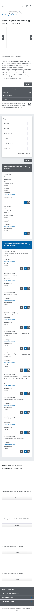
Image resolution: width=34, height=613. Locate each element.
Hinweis (5, 99)
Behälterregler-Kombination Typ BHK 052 (12, 546)
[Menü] (3, 6)
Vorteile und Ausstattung (9, 89)
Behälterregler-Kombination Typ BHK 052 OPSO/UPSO (15, 167)
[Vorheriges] (3, 37)
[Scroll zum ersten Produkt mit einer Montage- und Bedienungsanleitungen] (29, 104)
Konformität (6, 92)
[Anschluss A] (15, 123)
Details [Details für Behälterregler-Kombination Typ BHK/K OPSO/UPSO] (17, 525)
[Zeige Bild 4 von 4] (20, 49)
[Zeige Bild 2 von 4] (15, 49)
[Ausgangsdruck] (15, 133)
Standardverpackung (9, 194)
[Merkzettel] (27, 6)
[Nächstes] (31, 37)
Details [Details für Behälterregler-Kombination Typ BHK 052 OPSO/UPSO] (17, 498)
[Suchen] (23, 6)
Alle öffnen (28, 84)
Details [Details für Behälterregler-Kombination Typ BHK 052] (17, 552)
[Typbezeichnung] (15, 143)
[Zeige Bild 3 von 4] (18, 49)
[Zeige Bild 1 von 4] (13, 49)
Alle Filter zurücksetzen (23, 153)
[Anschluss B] (15, 128)
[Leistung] (15, 138)
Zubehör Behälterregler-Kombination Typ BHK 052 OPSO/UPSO (15, 244)
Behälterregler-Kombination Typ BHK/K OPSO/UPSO (16, 519)
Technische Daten (7, 95)
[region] (17, 39)
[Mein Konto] (31, 6)
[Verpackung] (15, 148)
